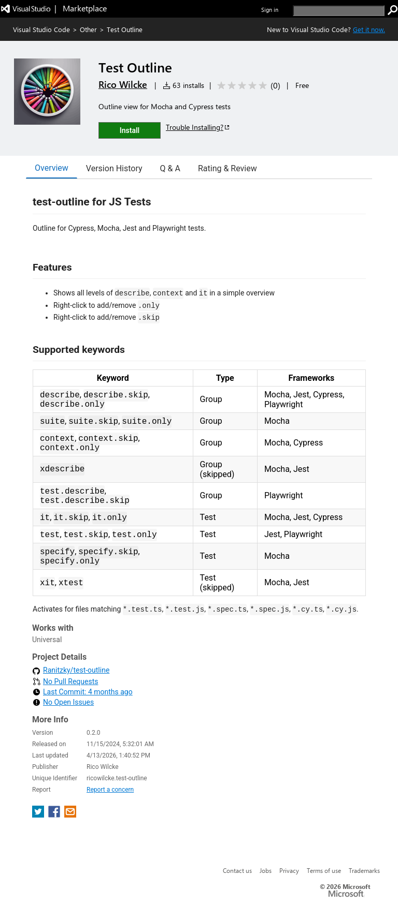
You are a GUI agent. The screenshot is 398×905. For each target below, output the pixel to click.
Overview (51, 168)
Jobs (266, 870)
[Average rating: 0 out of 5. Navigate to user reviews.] (247, 86)
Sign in (269, 9)
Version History (114, 168)
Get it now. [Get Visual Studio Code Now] (369, 29)
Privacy (289, 870)
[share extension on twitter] (39, 815)
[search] (339, 10)
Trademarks (364, 870)
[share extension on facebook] (55, 815)
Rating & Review (227, 168)
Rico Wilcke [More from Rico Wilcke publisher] (122, 84)
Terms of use (324, 870)
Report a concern (110, 789)
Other (88, 29)
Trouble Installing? (198, 127)
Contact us (237, 870)
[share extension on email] (70, 815)
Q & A (170, 168)
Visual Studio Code (41, 29)
